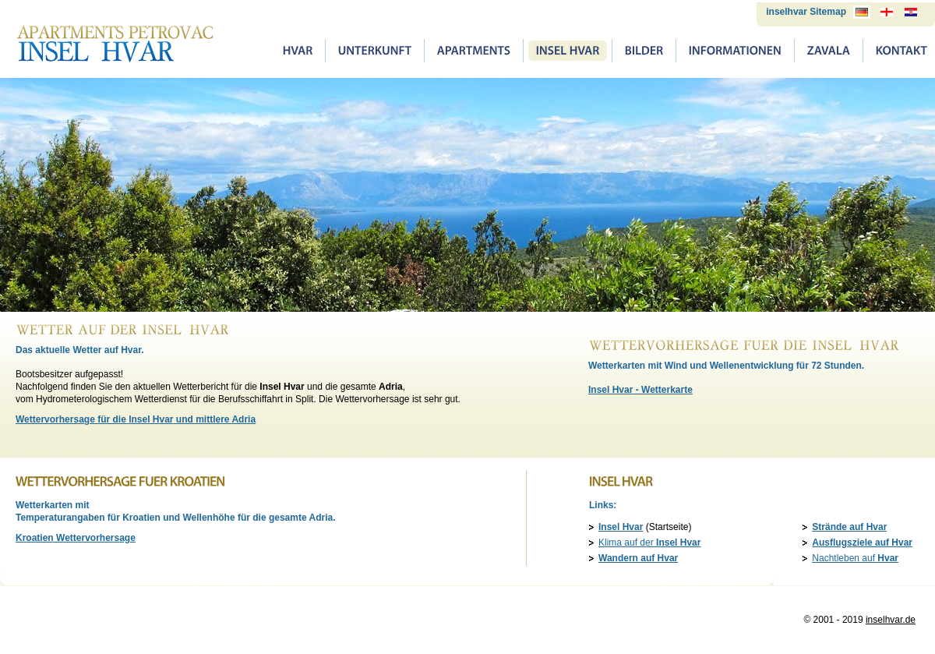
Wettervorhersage (76, 537)
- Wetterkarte (640, 389)
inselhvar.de (891, 619)
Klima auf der (649, 542)
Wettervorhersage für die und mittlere (136, 419)
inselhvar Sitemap (806, 11)
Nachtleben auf (855, 558)
